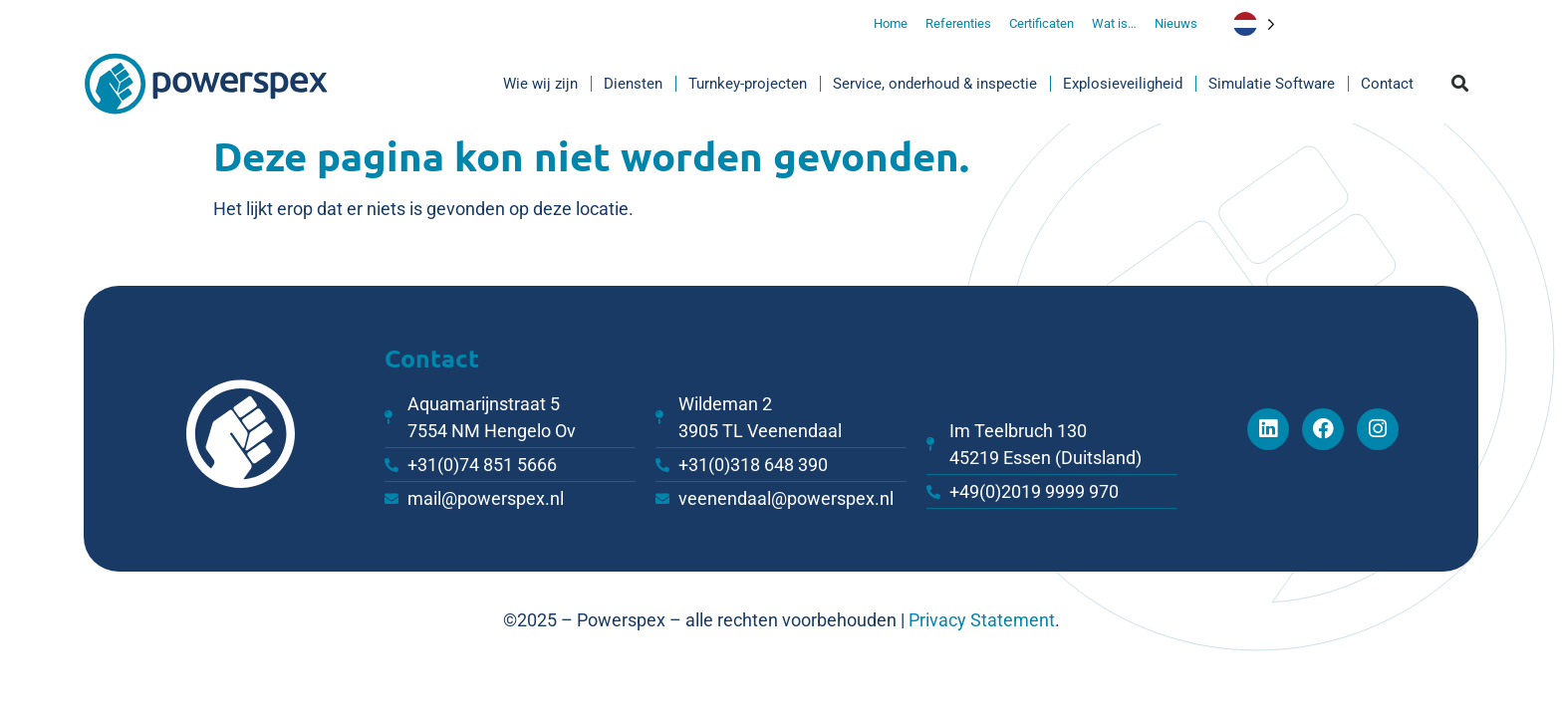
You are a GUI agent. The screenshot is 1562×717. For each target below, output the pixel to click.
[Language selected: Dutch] (1270, 23)
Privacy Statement (982, 619)
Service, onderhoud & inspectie (935, 84)
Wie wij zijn (540, 84)
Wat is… (1114, 23)
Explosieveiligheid (1122, 84)
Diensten (633, 84)
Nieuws (1176, 23)
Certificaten (1041, 23)
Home (891, 23)
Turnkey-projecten (747, 84)
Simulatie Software (1271, 84)
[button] (1460, 84)
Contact (1387, 84)
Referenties (958, 23)
